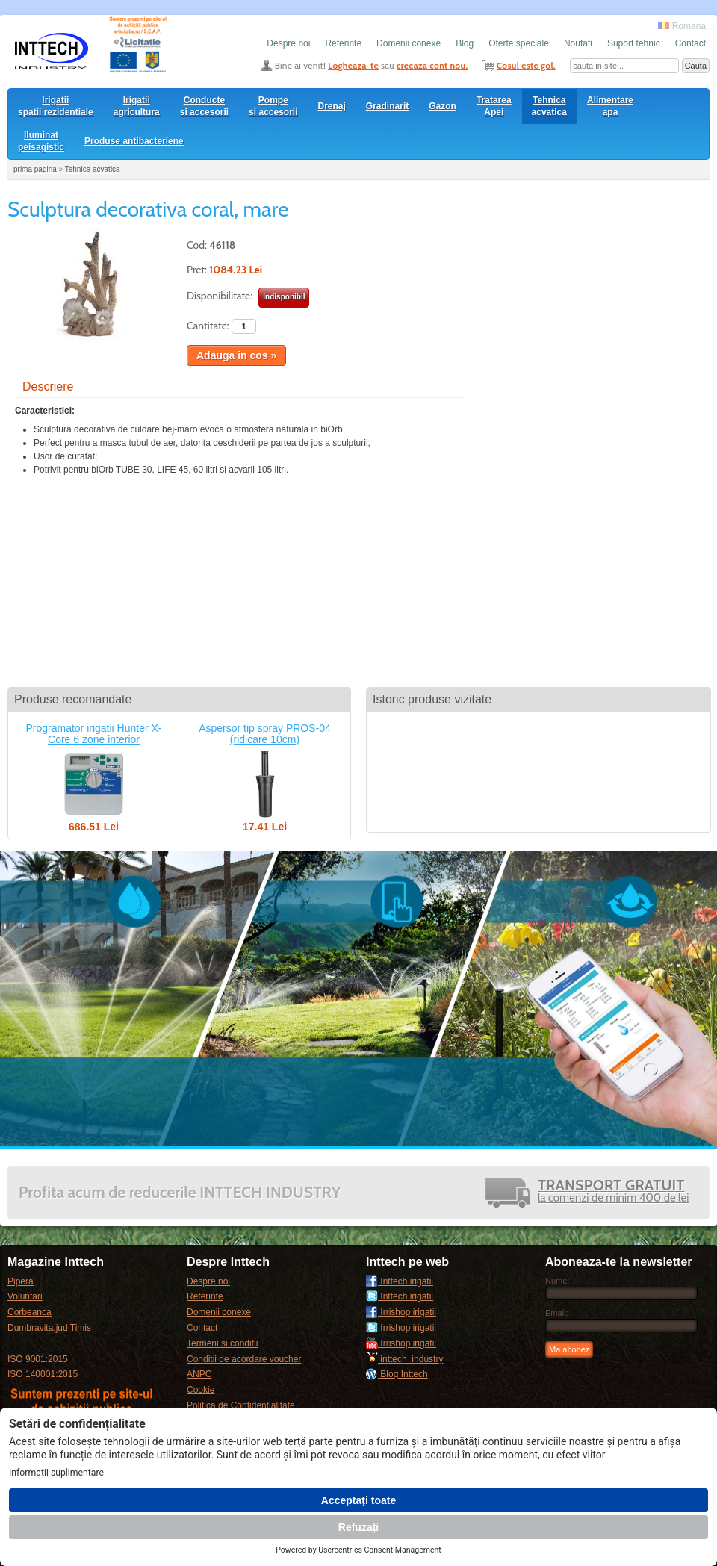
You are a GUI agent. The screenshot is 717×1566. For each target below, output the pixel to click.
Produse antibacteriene (134, 141)
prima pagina (35, 169)
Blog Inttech (397, 1374)
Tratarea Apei (494, 106)
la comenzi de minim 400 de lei (613, 1192)
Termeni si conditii (222, 1343)
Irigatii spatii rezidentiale (55, 106)
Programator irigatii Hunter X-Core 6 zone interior (93, 733)
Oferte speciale (518, 43)
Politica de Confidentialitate (241, 1405)
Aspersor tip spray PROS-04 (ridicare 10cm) (265, 733)
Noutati (578, 43)
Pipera (20, 1281)
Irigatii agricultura (137, 106)
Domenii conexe (408, 43)
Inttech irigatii (399, 1281)
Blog (465, 43)
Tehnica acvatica (549, 106)
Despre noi (288, 43)
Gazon (442, 106)
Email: (556, 1312)
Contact (690, 43)
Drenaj (332, 106)
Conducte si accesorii (204, 106)
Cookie (200, 1390)
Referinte (343, 43)
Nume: (557, 1280)
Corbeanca (29, 1312)
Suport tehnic (633, 43)
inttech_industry (404, 1359)
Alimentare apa (610, 106)
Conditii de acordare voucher (244, 1359)
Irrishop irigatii (401, 1312)
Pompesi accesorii (273, 106)
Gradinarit (387, 106)
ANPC (199, 1374)
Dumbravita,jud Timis (49, 1328)
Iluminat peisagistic (41, 141)
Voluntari (25, 1296)
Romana (682, 26)
